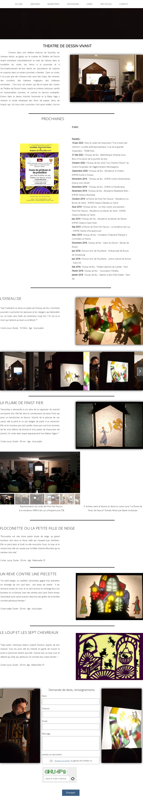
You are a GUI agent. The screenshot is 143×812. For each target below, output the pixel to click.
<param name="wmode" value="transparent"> (113, 478)
